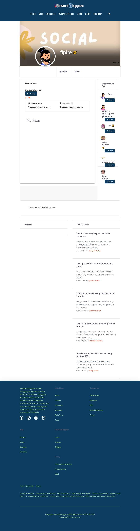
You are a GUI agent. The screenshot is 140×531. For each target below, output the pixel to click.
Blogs (22, 442)
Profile (63, 72)
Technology (94, 395)
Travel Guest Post (27, 493)
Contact (58, 400)
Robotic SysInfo (73, 517)
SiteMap (58, 447)
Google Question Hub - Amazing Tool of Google (95, 324)
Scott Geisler (105, 177)
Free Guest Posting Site (59, 496)
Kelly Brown (93, 371)
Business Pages (66, 14)
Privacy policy (60, 469)
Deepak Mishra (95, 251)
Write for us (59, 415)
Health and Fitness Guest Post (103, 496)
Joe (111, 125)
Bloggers (50, 14)
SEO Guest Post (63, 493)
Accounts (58, 410)
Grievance (59, 405)
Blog (41, 14)
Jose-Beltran (105, 145)
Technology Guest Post (45, 493)
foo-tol (111, 94)
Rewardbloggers (61, 514)
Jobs (79, 14)
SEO (91, 405)
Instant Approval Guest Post (37, 496)
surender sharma (95, 341)
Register (98, 14)
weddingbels (106, 162)
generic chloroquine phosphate (106, 114)
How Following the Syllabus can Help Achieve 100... (94, 354)
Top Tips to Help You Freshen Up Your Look (94, 264)
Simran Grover (95, 311)
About (57, 395)
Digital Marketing (96, 410)
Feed (77, 72)
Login (88, 14)
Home (33, 14)
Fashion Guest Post (100, 493)
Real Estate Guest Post (81, 493)
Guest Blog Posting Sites (80, 496)
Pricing (22, 437)
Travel (92, 415)
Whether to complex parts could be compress (93, 234)
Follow (31, 93)
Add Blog (23, 452)
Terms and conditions (63, 464)
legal (57, 474)
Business (93, 400)
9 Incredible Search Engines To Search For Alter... (95, 294)
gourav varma (94, 281)
